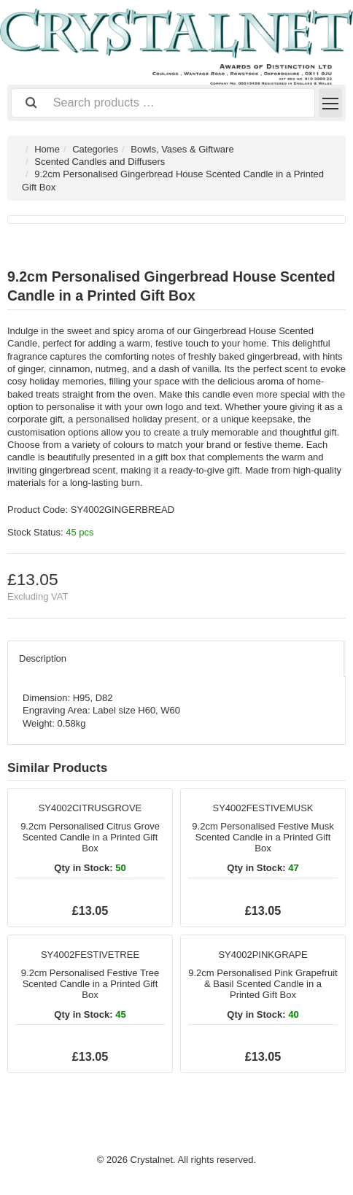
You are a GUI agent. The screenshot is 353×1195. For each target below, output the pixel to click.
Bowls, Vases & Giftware (182, 149)
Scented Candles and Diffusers (99, 161)
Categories (95, 149)
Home (47, 149)
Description (42, 658)
